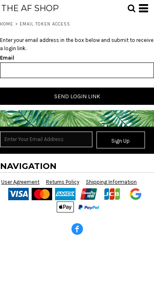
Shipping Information (111, 182)
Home (6, 24)
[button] (131, 8)
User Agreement (20, 182)
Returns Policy (62, 182)
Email (7, 58)
